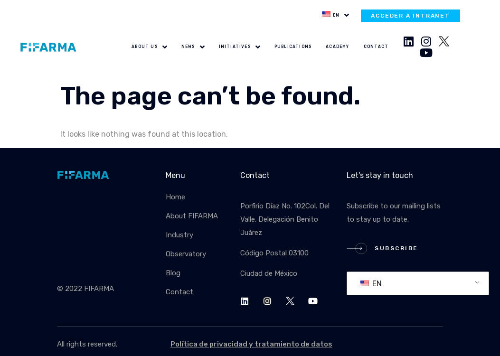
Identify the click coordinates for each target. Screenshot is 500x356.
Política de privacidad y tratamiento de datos (251, 344)
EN (371, 283)
